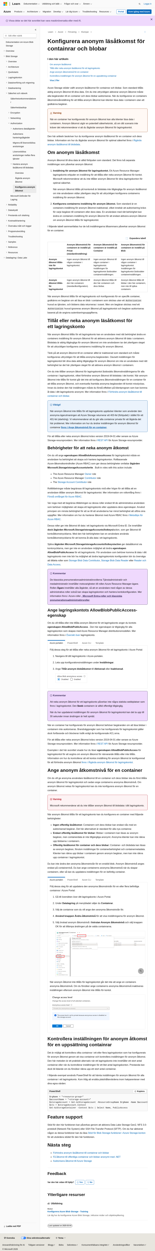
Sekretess (71, 1245)
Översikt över (73, 635)
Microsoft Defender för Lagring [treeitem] (20, 198)
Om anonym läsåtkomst (60, 64)
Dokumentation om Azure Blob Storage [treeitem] (19, 44)
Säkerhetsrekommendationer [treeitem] (23, 100)
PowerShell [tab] (72, 643)
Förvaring (72, 32)
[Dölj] (36, 29)
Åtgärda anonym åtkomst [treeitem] (22, 180)
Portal (121, 11)
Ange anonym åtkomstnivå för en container (69, 72)
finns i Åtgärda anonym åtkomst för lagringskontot (107, 762)
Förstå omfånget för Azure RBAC (65, 496)
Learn (50, 32)
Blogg (50, 1245)
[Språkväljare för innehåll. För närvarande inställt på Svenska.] (9, 1238)
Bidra (61, 1245)
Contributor (90, 478)
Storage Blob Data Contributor (84, 560)
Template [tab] (99, 643)
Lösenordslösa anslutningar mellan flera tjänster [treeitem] (24, 155)
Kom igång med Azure (139, 11)
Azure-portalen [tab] (56, 643)
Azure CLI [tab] (86, 643)
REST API (102, 440)
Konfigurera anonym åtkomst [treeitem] (25, 189)
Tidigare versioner (36, 1245)
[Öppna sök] (139, 4)
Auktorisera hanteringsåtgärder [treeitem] (21, 136)
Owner (88, 474)
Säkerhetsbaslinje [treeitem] (18, 107)
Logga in (148, 4)
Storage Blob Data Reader (115, 560)
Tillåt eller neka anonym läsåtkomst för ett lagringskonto (75, 68)
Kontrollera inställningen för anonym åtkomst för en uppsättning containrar (83, 76)
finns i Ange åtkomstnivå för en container (84, 427)
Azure (60, 32)
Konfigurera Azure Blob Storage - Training (68, 1211)
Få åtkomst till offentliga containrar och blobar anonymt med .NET (87, 1157)
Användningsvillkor (121, 1245)
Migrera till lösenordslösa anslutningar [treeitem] (24, 145)
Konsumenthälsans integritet (94, 1245)
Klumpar (85, 32)
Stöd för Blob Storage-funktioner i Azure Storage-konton (117, 1133)
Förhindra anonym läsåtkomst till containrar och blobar (81, 1153)
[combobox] (19, 36)
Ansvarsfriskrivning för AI (13, 1245)
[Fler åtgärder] (144, 32)
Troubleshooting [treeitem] (15, 236)
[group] (98, 1102)
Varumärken (138, 1245)
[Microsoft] (5, 4)
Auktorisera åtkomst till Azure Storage (72, 1161)
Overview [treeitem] (19, 173)
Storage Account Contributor (72, 482)
